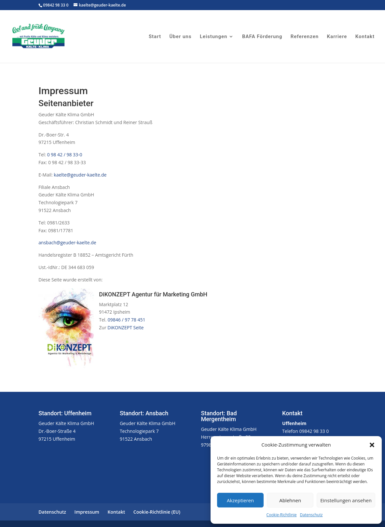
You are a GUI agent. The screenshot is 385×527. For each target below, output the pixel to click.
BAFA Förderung (262, 36)
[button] (372, 445)
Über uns (180, 36)
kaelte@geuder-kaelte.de (80, 175)
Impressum (87, 512)
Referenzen (305, 36)
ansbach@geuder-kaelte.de (67, 242)
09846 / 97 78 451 (125, 320)
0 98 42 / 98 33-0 (64, 154)
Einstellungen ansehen (346, 500)
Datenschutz (311, 515)
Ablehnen (290, 500)
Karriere (337, 36)
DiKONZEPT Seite (125, 327)
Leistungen (213, 36)
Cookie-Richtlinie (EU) (156, 512)
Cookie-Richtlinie (282, 515)
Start (155, 36)
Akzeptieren (240, 500)
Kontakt (365, 36)
